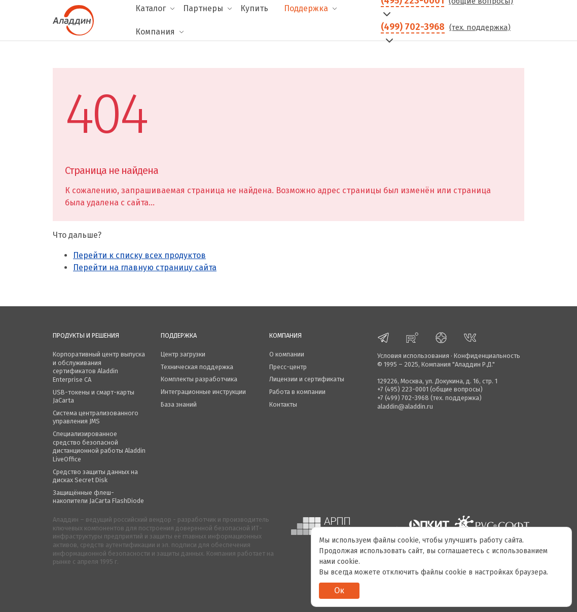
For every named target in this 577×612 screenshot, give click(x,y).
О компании (286, 354)
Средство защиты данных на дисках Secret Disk (95, 476)
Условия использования (413, 355)
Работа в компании (297, 391)
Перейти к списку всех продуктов (139, 255)
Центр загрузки (183, 354)
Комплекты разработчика (199, 379)
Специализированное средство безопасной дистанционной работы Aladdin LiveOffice (99, 446)
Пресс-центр (288, 367)
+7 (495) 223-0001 (402, 389)
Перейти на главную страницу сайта (145, 267)
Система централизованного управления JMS (95, 417)
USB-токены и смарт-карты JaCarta (93, 396)
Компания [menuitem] (155, 32)
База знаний (179, 404)
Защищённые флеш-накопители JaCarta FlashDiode (98, 497)
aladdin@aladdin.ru (405, 406)
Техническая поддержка (197, 367)
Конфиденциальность (487, 355)
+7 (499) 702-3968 (403, 398)
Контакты (283, 404)
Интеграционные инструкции (203, 391)
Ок (339, 590)
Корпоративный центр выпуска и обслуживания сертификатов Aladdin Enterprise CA (99, 366)
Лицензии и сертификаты (306, 379)
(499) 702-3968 (413, 26)
